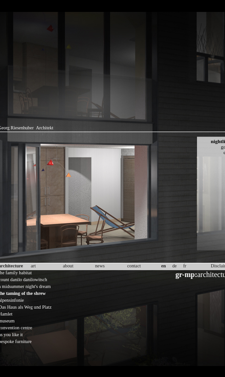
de (174, 265)
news (100, 265)
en (163, 265)
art (33, 265)
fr (184, 265)
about (68, 265)
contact (134, 265)
